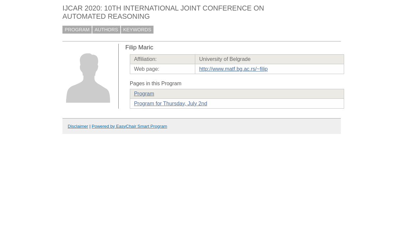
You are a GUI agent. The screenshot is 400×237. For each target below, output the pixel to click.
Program (144, 93)
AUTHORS (106, 29)
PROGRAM (77, 29)
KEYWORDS (137, 29)
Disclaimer (78, 126)
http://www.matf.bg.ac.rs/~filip (233, 69)
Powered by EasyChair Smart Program (129, 126)
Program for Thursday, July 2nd (170, 103)
